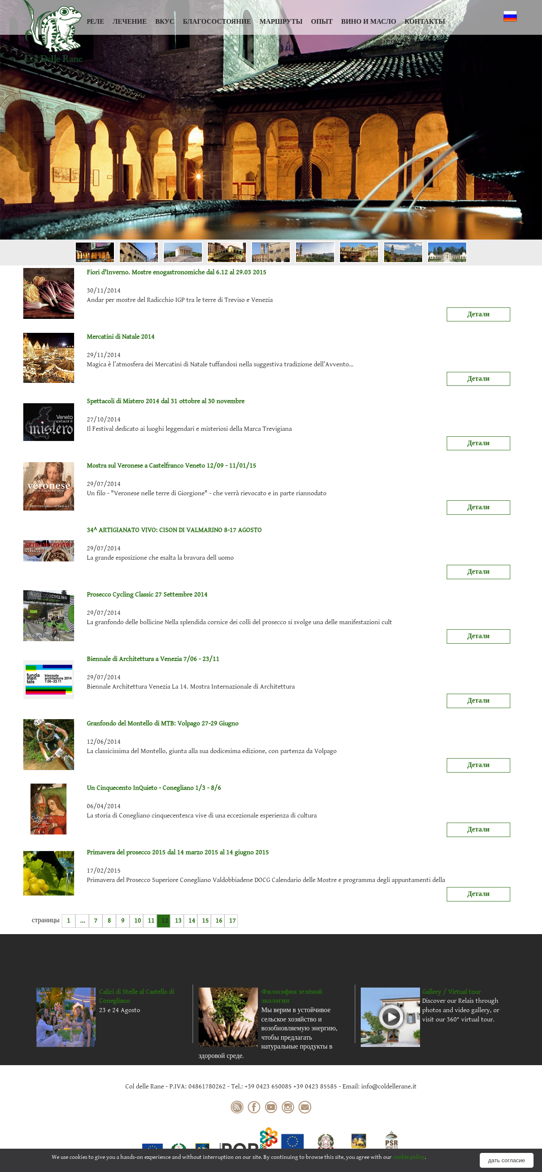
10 (137, 921)
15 (205, 921)
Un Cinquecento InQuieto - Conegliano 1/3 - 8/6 (122, 788)
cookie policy (409, 1157)
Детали (478, 314)
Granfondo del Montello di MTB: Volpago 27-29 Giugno (130, 723)
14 (191, 921)
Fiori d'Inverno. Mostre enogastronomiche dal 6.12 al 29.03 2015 (144, 272)
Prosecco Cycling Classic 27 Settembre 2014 (115, 595)
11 (151, 921)
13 (178, 921)
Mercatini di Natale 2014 (89, 337)
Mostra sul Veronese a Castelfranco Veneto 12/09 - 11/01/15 (139, 466)
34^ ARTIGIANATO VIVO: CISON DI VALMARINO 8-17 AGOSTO (142, 530)
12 (164, 921)
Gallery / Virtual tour (451, 992)
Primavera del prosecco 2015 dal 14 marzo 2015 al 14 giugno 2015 (146, 852)
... (82, 921)
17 (232, 921)
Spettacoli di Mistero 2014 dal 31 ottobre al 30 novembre (133, 401)
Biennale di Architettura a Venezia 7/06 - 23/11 (121, 659)
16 (219, 921)
